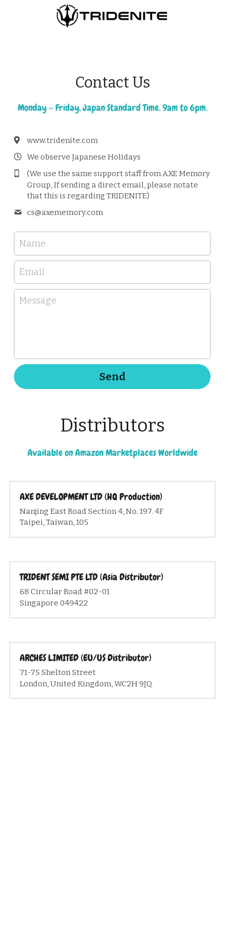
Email (31, 272)
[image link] (113, 14)
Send (112, 376)
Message (37, 300)
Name (32, 243)
